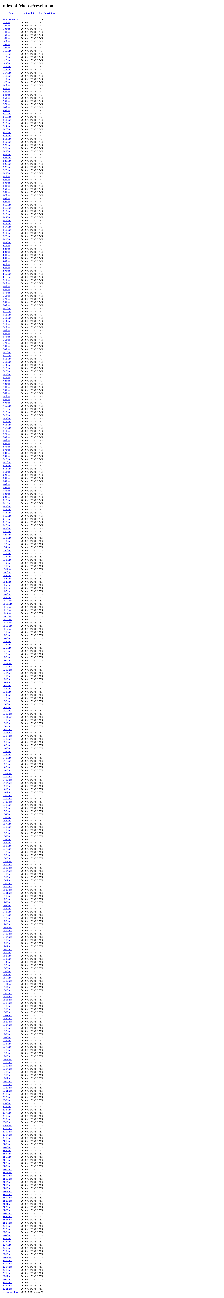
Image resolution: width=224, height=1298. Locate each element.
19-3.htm (7, 1034)
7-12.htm (7, 412)
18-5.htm (7, 965)
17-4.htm (7, 905)
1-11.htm (7, 54)
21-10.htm (7, 1169)
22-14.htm (7, 1267)
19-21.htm (7, 1091)
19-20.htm (7, 1087)
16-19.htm (7, 886)
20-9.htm (7, 1119)
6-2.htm (6, 327)
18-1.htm (7, 952)
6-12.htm (7, 358)
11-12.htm (7, 607)
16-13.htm (7, 868)
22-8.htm (7, 1248)
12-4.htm (7, 641)
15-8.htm (7, 827)
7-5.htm (6, 390)
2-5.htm (6, 98)
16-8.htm (7, 852)
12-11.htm (7, 663)
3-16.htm (7, 223)
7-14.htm (7, 418)
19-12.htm (7, 1062)
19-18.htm (7, 1081)
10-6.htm (7, 553)
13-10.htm (7, 714)
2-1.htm (6, 85)
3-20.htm (7, 236)
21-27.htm (7, 1223)
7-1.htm (6, 377)
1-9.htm (6, 47)
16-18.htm (7, 883)
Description (49, 13)
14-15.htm (7, 786)
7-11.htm (7, 409)
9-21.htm (7, 534)
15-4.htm (7, 814)
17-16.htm (7, 943)
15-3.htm (7, 811)
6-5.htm (6, 336)
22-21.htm (7, 1289)
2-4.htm (6, 95)
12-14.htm (7, 673)
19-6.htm (7, 1043)
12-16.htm (7, 679)
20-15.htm (7, 1138)
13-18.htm (7, 739)
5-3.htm (6, 286)
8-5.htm (6, 443)
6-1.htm (6, 324)
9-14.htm (7, 512)
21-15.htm (7, 1185)
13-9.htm (7, 710)
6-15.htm (7, 368)
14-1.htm (7, 742)
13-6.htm (7, 701)
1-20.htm (7, 82)
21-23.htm (7, 1210)
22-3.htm (7, 1232)
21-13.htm (7, 1179)
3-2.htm (6, 179)
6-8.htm (6, 346)
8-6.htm (6, 446)
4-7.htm (6, 264)
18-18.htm (7, 1006)
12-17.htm (7, 682)
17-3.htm (7, 902)
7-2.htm (6, 380)
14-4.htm (7, 751)
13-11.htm (7, 717)
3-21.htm (7, 239)
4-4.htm (6, 255)
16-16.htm (7, 877)
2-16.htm (7, 132)
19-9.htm (7, 1053)
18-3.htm (7, 959)
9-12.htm (7, 506)
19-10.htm (7, 1056)
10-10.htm (7, 566)
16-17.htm (7, 880)
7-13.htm (7, 415)
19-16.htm (7, 1075)
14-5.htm (7, 754)
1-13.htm (7, 60)
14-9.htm (7, 767)
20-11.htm (7, 1125)
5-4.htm (6, 289)
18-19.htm (7, 1009)
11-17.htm (7, 622)
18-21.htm (7, 1015)
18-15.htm (7, 996)
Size (41, 13)
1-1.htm (6, 22)
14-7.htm (7, 761)
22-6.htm (7, 1241)
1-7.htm (6, 41)
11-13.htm (7, 610)
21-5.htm (7, 1153)
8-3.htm (6, 437)
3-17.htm (7, 227)
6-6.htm (6, 340)
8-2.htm (6, 434)
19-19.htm (7, 1084)
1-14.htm (7, 63)
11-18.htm (7, 626)
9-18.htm (7, 525)
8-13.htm (7, 468)
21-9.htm (7, 1166)
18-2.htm (7, 956)
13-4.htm (7, 695)
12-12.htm (7, 666)
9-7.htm (6, 490)
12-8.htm (7, 654)
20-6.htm (7, 1109)
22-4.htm (7, 1235)
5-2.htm (6, 283)
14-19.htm (7, 798)
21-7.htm (7, 1160)
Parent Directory (10, 19)
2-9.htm (6, 110)
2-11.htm (7, 117)
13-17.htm (7, 736)
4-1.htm (6, 245)
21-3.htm (7, 1147)
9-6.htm (6, 487)
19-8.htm (7, 1050)
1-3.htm (6, 29)
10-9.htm (7, 563)
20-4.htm (7, 1103)
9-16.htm (7, 519)
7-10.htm (7, 406)
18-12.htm (7, 987)
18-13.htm (7, 990)
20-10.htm (7, 1122)
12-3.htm (7, 638)
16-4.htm (7, 839)
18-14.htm (7, 993)
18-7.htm (7, 971)
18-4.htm (7, 962)
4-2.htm (6, 249)
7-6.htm (6, 393)
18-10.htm (7, 981)
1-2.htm (6, 25)
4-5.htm (6, 258)
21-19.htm (7, 1197)
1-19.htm (7, 79)
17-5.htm (7, 908)
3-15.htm (7, 220)
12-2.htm (7, 635)
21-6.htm (7, 1157)
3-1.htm (6, 176)
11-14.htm (7, 613)
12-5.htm (7, 644)
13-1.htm (7, 685)
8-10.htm (7, 459)
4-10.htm (7, 274)
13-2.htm (7, 688)
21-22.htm (7, 1207)
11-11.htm (7, 604)
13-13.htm (7, 723)
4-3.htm (6, 252)
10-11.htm (7, 569)
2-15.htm (7, 129)
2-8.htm (6, 107)
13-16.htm (7, 732)
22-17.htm (7, 1276)
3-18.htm (7, 230)
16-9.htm (7, 855)
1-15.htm (7, 66)
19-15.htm (7, 1072)
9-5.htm (6, 484)
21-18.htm (7, 1194)
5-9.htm (6, 305)
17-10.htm (7, 924)
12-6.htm (7, 648)
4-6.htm (6, 261)
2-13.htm (7, 123)
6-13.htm (7, 362)
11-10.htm (7, 600)
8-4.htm (6, 440)
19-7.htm (7, 1047)
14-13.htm (7, 780)
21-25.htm (7, 1216)
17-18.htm (7, 949)
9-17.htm (7, 522)
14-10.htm (7, 770)
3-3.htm (6, 183)
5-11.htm (7, 311)
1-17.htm (7, 73)
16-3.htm (7, 836)
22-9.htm (7, 1251)
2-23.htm (7, 154)
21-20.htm (7, 1201)
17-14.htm (7, 937)
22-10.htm (7, 1254)
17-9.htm (7, 921)
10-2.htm (7, 541)
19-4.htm (7, 1037)
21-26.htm (7, 1219)
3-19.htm (7, 233)
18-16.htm (7, 999)
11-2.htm (7, 575)
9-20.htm (7, 531)
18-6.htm (7, 968)
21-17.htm (7, 1191)
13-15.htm (7, 729)
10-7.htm (7, 556)
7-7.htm (6, 396)
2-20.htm (7, 145)
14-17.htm (7, 792)
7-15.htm (7, 421)
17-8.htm (7, 918)
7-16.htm (7, 424)
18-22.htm (7, 1018)
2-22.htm (7, 151)
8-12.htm (7, 465)
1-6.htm (6, 38)
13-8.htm (7, 707)
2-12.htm (7, 120)
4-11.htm (7, 277)
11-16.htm (7, 619)
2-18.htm (7, 139)
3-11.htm (7, 208)
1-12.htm (7, 57)
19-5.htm (7, 1040)
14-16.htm (7, 789)
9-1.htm (6, 472)
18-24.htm (7, 1025)
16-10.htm (7, 858)
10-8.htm (7, 560)
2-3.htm (6, 91)
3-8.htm (6, 198)
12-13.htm (7, 670)
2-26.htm (7, 164)
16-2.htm (7, 833)
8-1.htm (6, 431)
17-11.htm (7, 927)
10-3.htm (7, 544)
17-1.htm (7, 896)
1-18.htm (7, 76)
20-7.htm (7, 1113)
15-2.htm (7, 808)
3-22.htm (7, 242)
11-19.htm (7, 629)
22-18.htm (7, 1279)
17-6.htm (7, 912)
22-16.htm (7, 1273)
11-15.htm (7, 616)
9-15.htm (7, 516)
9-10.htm (7, 500)
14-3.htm (7, 748)
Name (11, 13)
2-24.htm (7, 157)
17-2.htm (7, 899)
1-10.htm (7, 51)
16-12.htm (7, 864)
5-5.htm (6, 293)
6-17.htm (7, 374)
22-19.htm (7, 1282)
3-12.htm (7, 211)
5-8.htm (6, 302)
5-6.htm (6, 296)
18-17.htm (7, 1003)
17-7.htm (7, 915)
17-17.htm (7, 946)
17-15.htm (7, 940)
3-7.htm (6, 195)
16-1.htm (7, 830)
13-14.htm (7, 726)
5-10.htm (7, 308)
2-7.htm (6, 104)
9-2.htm (6, 475)
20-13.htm (7, 1131)
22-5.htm (7, 1238)
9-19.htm (7, 528)
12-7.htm (7, 651)
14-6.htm (7, 758)
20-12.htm (7, 1128)
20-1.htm (7, 1094)
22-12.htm (7, 1260)
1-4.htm (6, 32)
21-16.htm (7, 1188)
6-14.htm (7, 365)
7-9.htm (6, 402)
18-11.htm (7, 984)
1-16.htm (7, 69)
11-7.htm (7, 591)
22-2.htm (7, 1229)
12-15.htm (7, 676)
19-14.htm (7, 1069)
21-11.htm (7, 1172)
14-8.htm (7, 764)
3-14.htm (7, 217)
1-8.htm (6, 44)
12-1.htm (7, 632)
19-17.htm (7, 1078)
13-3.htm (7, 692)
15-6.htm (7, 820)
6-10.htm (7, 352)
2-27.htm (7, 167)
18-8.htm (7, 974)
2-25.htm (7, 161)
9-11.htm (7, 503)
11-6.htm (7, 588)
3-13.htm (7, 214)
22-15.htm (7, 1270)
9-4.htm (6, 481)
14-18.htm (7, 795)
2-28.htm (7, 170)
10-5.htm (7, 550)
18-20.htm (7, 1012)
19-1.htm (7, 1028)
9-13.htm (7, 509)
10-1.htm (7, 538)
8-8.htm (6, 453)
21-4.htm (7, 1150)
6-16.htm (7, 371)
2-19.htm (7, 142)
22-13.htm (7, 1263)
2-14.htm (7, 126)
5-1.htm (6, 280)
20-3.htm (7, 1100)
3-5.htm (6, 189)
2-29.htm (7, 173)
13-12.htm (7, 720)
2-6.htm (6, 101)
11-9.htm (7, 597)
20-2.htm (7, 1097)
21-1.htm (7, 1141)
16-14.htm (7, 871)
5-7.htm (6, 299)
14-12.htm (7, 776)
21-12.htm (7, 1175)
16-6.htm (7, 846)
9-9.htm (6, 497)
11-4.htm (7, 582)
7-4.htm (6, 387)
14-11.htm (7, 773)
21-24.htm (7, 1213)
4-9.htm (6, 271)
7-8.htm (6, 399)
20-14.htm (7, 1135)
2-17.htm (7, 135)
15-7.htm (7, 824)
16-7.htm (7, 849)
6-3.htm (6, 330)
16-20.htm (7, 890)
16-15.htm (7, 874)
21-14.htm (7, 1182)
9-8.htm (6, 494)
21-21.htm (7, 1204)
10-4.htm (7, 547)
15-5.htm (7, 817)
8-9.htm (6, 456)
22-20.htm (7, 1285)
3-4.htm (6, 186)
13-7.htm (7, 704)
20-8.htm (7, 1116)
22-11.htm (7, 1257)
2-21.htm (7, 148)
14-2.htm (7, 745)
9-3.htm (6, 478)
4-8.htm (6, 267)
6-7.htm (6, 343)
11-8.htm (7, 594)
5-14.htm (7, 321)
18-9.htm (7, 977)
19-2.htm (7, 1031)
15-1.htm (7, 805)
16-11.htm (7, 861)
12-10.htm (7, 660)
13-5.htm (7, 698)
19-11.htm (7, 1059)
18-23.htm (7, 1021)
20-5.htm (7, 1106)
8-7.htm (6, 450)
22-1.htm (7, 1226)
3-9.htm (6, 201)
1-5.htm (6, 35)
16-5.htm (7, 842)
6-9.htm (6, 349)
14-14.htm (7, 783)
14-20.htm (7, 802)
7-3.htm (6, 384)
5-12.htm (7, 315)
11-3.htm (7, 578)
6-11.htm (7, 355)
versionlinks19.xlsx (12, 1292)
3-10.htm (7, 205)
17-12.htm (7, 930)
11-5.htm (7, 585)
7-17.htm (7, 428)
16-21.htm (7, 893)
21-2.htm (7, 1144)
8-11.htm (7, 462)
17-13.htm (7, 934)
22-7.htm (7, 1245)
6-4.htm (6, 333)
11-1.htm (7, 572)
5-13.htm (7, 318)
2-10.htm (7, 113)
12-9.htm (7, 657)
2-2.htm (6, 88)
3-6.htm (6, 192)
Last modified (29, 13)
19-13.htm (7, 1065)
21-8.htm (7, 1163)
